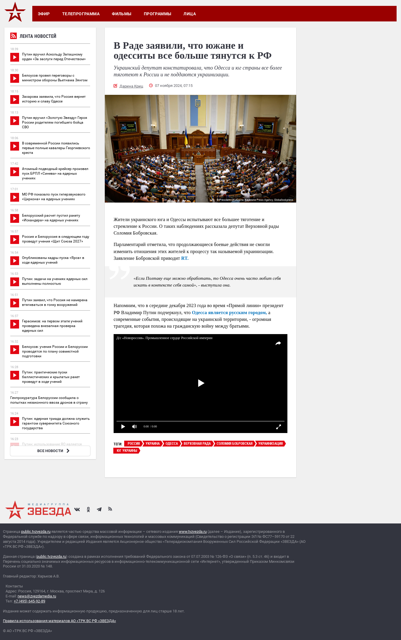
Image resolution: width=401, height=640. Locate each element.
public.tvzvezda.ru (35, 531)
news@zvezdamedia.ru (37, 596)
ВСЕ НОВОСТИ (54, 451)
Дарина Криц (131, 86)
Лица (189, 13)
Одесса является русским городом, (229, 312)
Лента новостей (33, 37)
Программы (157, 13)
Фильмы (122, 13)
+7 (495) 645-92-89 (29, 601)
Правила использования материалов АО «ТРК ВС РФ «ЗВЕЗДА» (59, 621)
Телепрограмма (81, 13)
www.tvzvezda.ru (193, 531)
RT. (184, 258)
